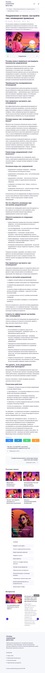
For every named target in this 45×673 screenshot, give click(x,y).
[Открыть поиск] (34, 4)
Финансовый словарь (19, 586)
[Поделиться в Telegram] (18, 440)
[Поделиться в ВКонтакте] (9, 440)
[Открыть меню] (38, 4)
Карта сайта (10, 655)
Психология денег (11, 660)
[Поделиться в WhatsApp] (27, 440)
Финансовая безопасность (14, 658)
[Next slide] (31, 535)
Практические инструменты (21, 570)
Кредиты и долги (17, 555)
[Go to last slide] (7, 619)
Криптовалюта (17, 558)
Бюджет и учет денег (19, 545)
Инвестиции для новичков (20, 552)
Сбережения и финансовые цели (22, 578)
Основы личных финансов (20, 567)
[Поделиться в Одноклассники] (35, 440)
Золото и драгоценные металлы (22, 549)
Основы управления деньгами (10, 3)
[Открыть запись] (14, 480)
